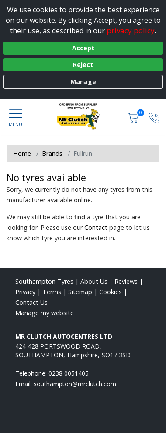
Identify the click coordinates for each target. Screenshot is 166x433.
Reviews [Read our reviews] (126, 281)
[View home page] (82, 116)
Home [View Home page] (22, 153)
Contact (95, 227)
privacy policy (131, 30)
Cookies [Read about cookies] (110, 292)
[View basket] (134, 117)
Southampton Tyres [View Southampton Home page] (44, 281)
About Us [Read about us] (93, 281)
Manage (83, 81)
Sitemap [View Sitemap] (80, 292)
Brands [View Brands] (52, 153)
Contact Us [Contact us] (31, 302)
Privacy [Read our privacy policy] (25, 292)
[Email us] (75, 384)
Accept (83, 48)
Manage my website (44, 313)
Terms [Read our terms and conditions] (51, 292)
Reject (83, 64)
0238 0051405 (68, 373)
